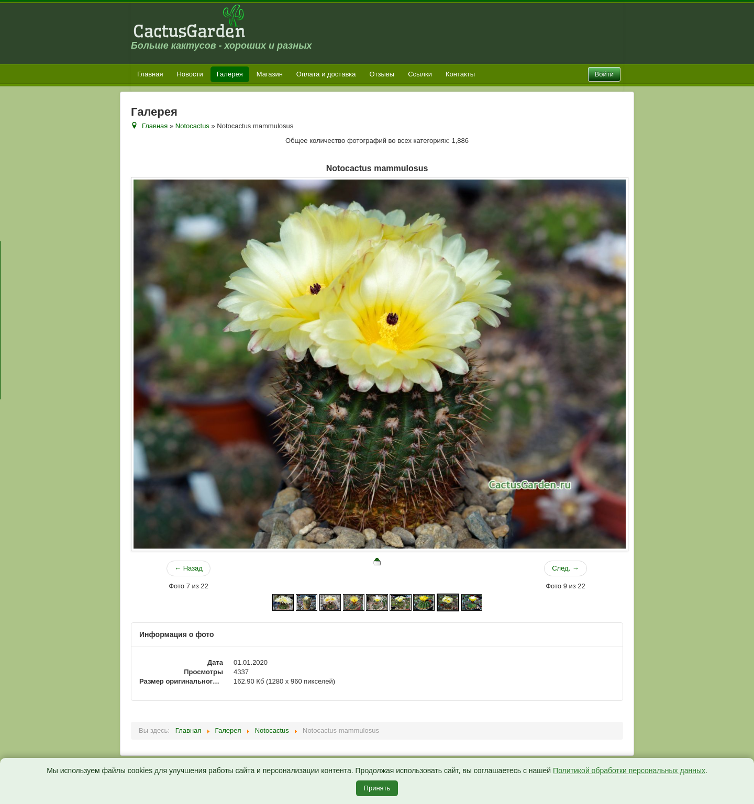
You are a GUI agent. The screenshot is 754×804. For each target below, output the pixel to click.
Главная (150, 74)
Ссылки (420, 74)
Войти (604, 74)
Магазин (270, 74)
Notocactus (192, 126)
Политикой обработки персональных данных (629, 770)
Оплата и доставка (326, 74)
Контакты (460, 74)
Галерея (230, 74)
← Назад (188, 568)
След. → (565, 568)
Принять (377, 788)
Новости (189, 74)
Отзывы (382, 74)
